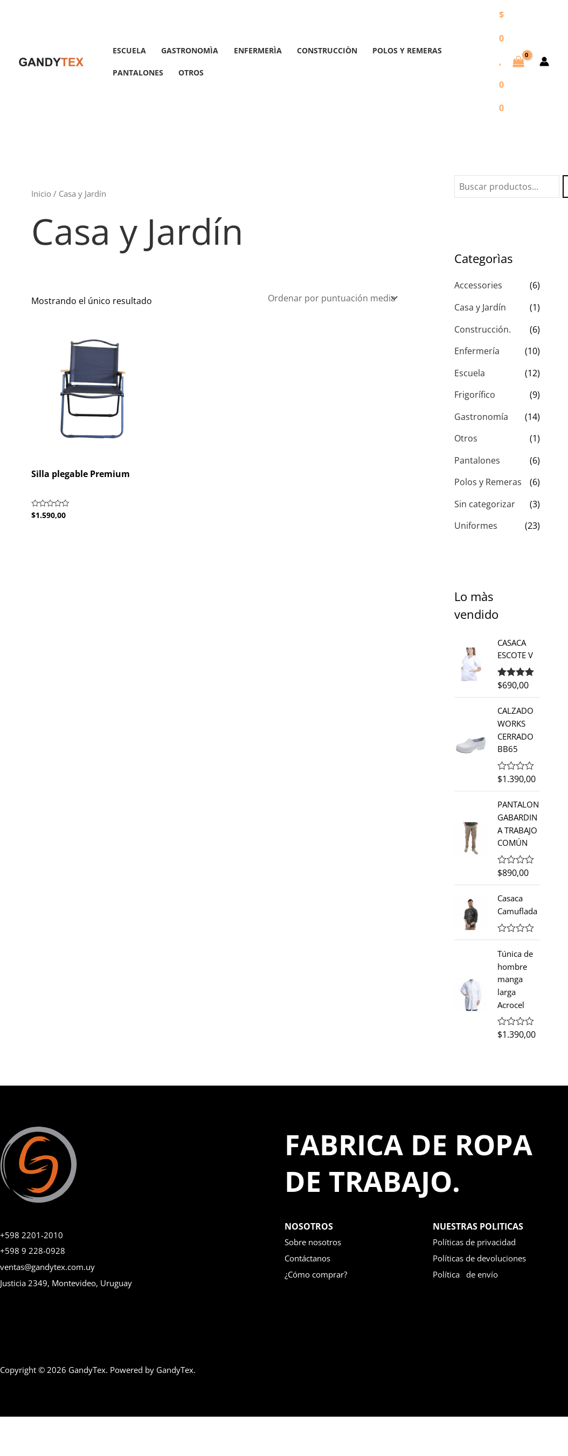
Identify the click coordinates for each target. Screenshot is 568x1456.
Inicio (41, 193)
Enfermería (477, 350)
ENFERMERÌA (247, 50)
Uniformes (475, 523)
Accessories (478, 286)
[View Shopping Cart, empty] (511, 61)
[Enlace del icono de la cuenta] (544, 61)
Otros (465, 437)
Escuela (469, 372)
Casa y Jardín (480, 307)
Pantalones (477, 458)
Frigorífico (474, 393)
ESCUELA (127, 50)
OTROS (184, 72)
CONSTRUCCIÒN (311, 50)
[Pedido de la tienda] (332, 297)
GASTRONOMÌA (183, 50)
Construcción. (482, 329)
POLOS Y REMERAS (387, 50)
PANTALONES (135, 72)
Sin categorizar (484, 501)
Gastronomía (481, 415)
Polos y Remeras (488, 480)
